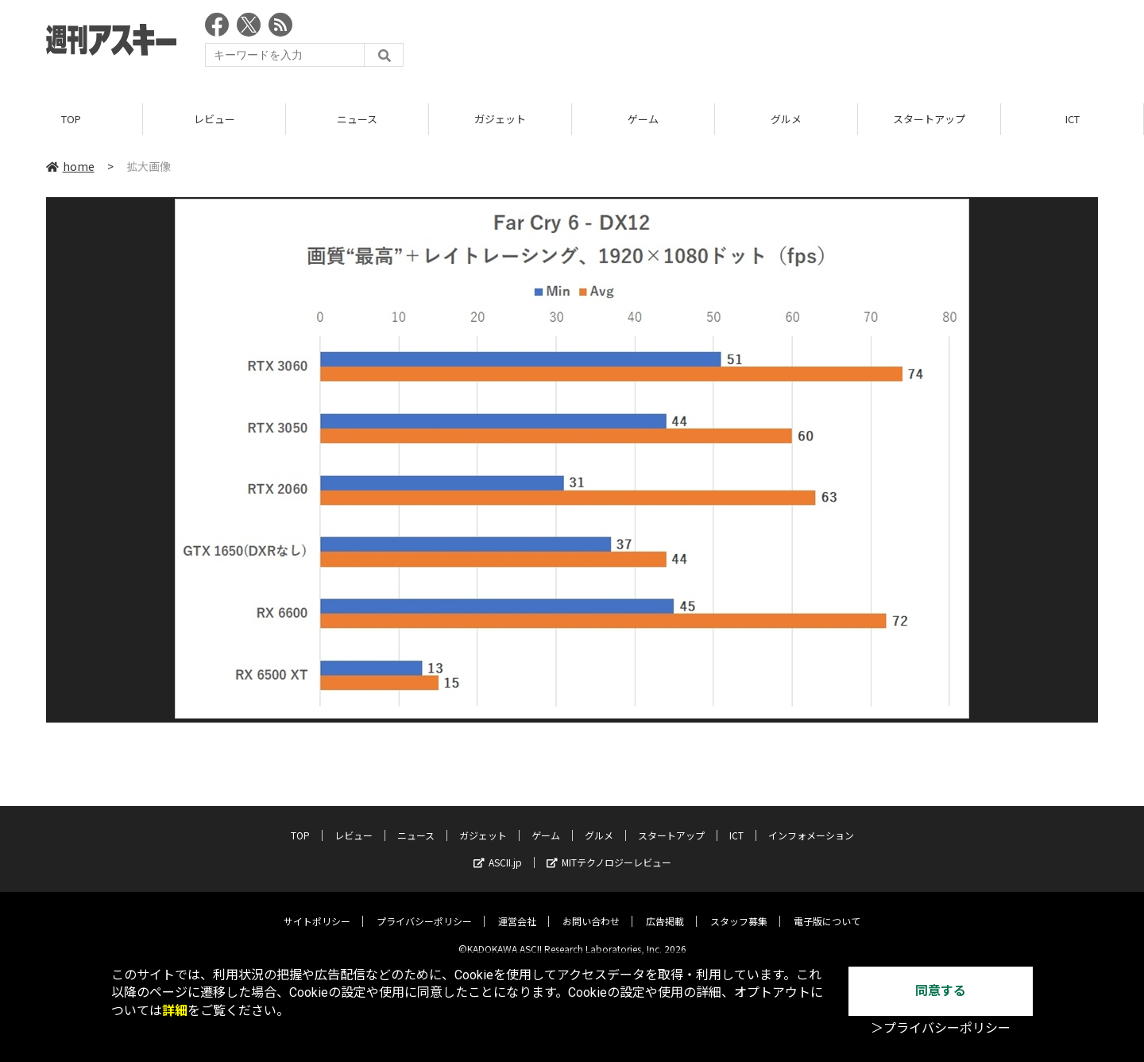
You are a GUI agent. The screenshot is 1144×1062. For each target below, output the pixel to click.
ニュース (357, 118)
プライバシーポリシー (424, 909)
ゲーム (643, 118)
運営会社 (517, 909)
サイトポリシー (317, 909)
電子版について (827, 909)
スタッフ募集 (738, 909)
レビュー (214, 118)
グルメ (786, 118)
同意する (940, 990)
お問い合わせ (591, 909)
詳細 (174, 1010)
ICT (1072, 118)
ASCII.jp (497, 850)
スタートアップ (929, 118)
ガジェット (500, 118)
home (70, 166)
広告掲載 (665, 909)
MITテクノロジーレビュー (609, 850)
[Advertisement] (809, 43)
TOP (71, 118)
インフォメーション (811, 823)
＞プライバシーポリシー (941, 1028)
